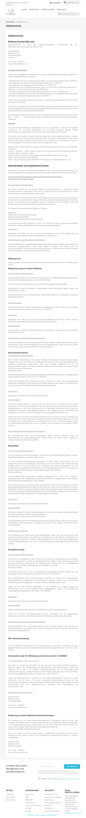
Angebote (9, 794)
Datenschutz (30, 803)
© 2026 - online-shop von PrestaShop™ (43, 815)
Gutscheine (49, 808)
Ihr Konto (49, 790)
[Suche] (69, 14)
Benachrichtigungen (52, 811)
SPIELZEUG (34, 9)
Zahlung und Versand (33, 805)
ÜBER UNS (61, 9)
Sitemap (28, 811)
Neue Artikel (10, 797)
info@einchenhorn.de (73, 813)
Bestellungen (49, 800)
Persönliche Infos (51, 794)
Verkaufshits (10, 800)
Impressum (29, 794)
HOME (24, 9)
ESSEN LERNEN (47, 9)
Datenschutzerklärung (68, 779)
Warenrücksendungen (53, 797)
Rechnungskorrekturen (53, 803)
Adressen (48, 805)
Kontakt (28, 808)
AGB (51, 779)
